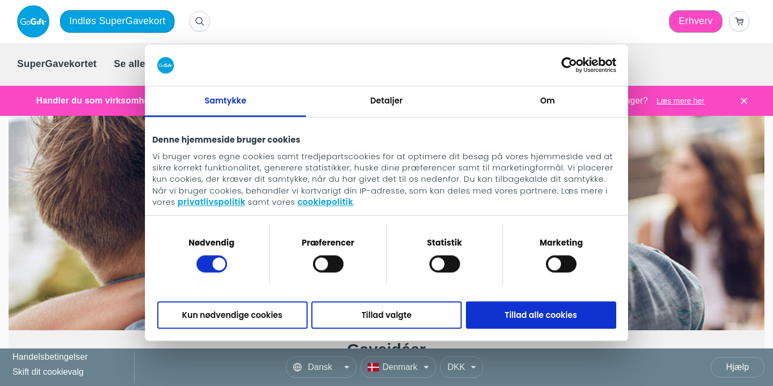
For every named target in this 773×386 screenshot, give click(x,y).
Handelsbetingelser (50, 357)
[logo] (35, 21)
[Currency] (462, 367)
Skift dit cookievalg (48, 371)
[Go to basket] (739, 21)
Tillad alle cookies (541, 315)
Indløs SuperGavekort (117, 21)
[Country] (398, 367)
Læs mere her (681, 100)
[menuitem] (57, 64)
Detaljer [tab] (386, 100)
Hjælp (737, 367)
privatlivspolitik (211, 202)
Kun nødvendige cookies (232, 315)
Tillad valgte (386, 315)
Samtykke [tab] (225, 100)
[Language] (321, 367)
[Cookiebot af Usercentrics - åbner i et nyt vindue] (569, 65)
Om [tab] (547, 100)
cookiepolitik (325, 202)
